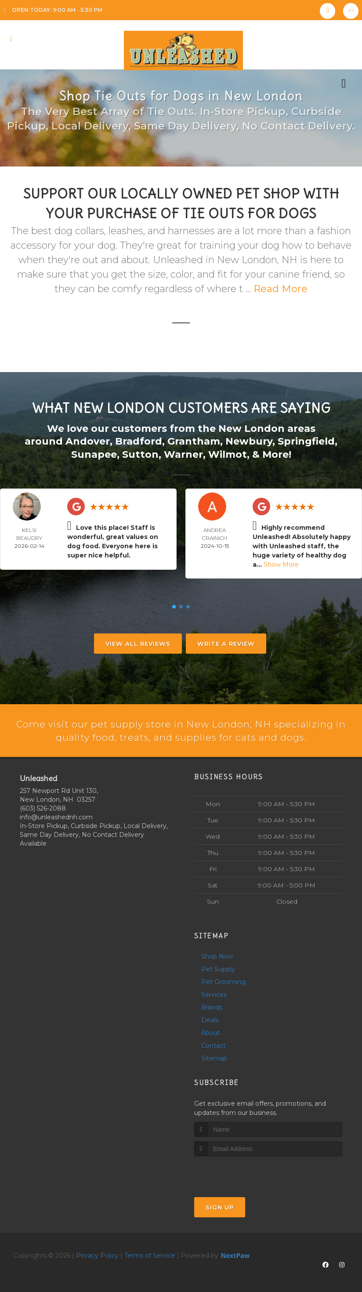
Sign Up (220, 1206)
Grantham (193, 441)
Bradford (138, 441)
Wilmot (227, 454)
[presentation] (241, 1172)
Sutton (140, 454)
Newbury (248, 441)
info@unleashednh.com (56, 817)
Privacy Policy (97, 1255)
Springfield (306, 441)
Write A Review (226, 642)
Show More (281, 564)
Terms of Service (149, 1255)
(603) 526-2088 (43, 808)
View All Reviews (137, 642)
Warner (183, 454)
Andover (87, 441)
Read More (280, 289)
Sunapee (94, 454)
